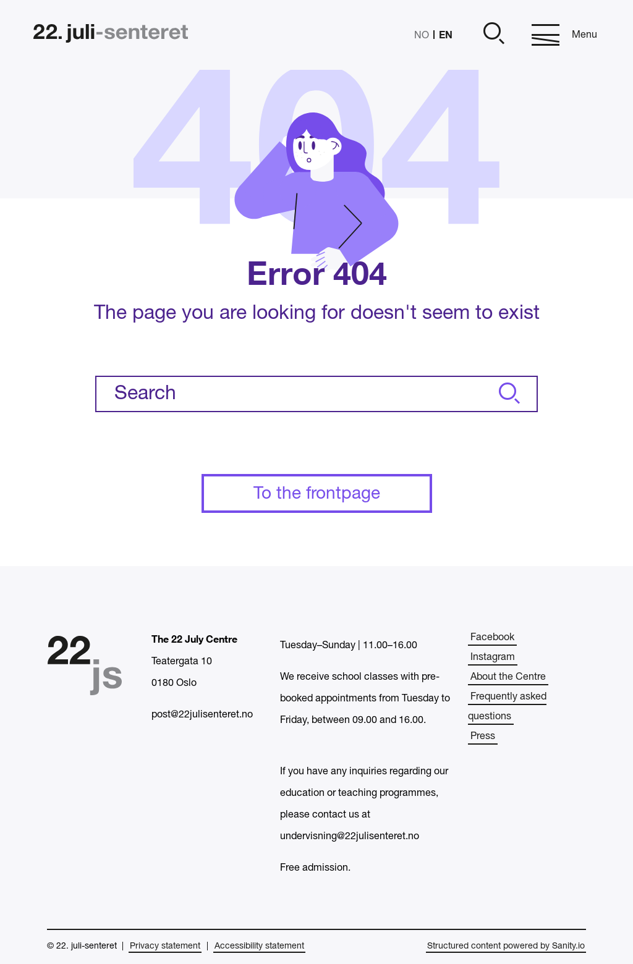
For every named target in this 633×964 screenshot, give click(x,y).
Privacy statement (165, 946)
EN (445, 34)
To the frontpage (316, 494)
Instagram (492, 657)
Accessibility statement (259, 946)
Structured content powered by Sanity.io (506, 946)
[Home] (110, 35)
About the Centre (508, 677)
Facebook (492, 637)
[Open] (492, 35)
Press (482, 736)
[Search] (507, 394)
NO (421, 36)
